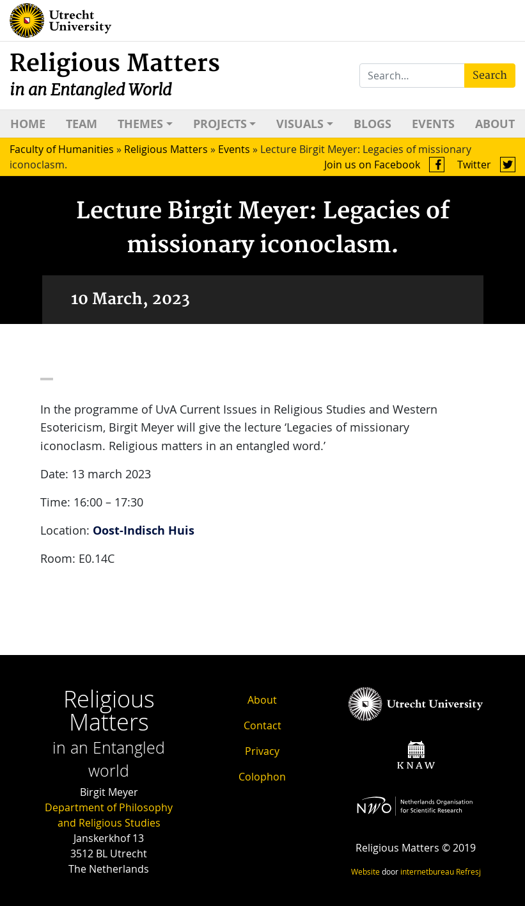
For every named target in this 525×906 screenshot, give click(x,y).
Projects (220, 124)
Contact (262, 725)
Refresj (468, 871)
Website (365, 871)
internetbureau (427, 871)
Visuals (300, 124)
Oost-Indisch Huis (143, 530)
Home (27, 124)
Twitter (486, 165)
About (495, 124)
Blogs (372, 124)
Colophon (262, 777)
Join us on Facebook (384, 165)
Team (81, 124)
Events (433, 124)
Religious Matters (115, 74)
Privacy (262, 751)
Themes (140, 124)
